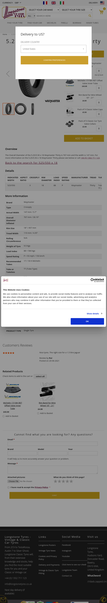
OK (87, 321)
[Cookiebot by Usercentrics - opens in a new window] (92, 280)
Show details (93, 313)
